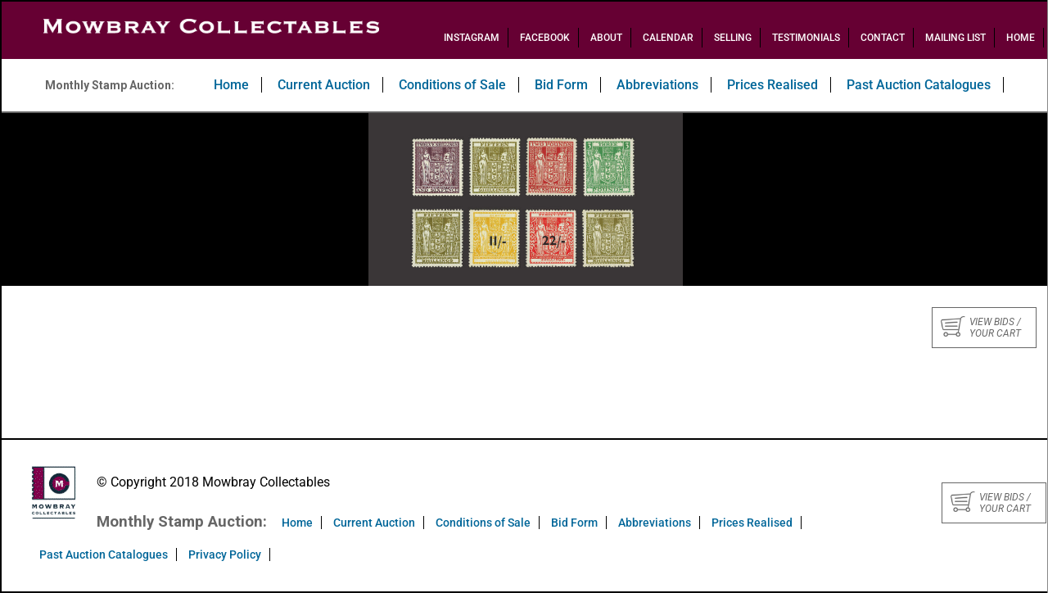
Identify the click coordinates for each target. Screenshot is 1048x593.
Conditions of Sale (452, 85)
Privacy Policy (224, 554)
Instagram (471, 37)
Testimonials (806, 37)
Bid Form (561, 85)
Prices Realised (772, 85)
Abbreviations (657, 85)
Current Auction (324, 85)
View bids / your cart (981, 327)
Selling (733, 37)
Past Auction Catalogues (919, 85)
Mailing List (955, 37)
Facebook (545, 37)
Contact (883, 37)
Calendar (668, 37)
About (606, 37)
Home (1020, 37)
